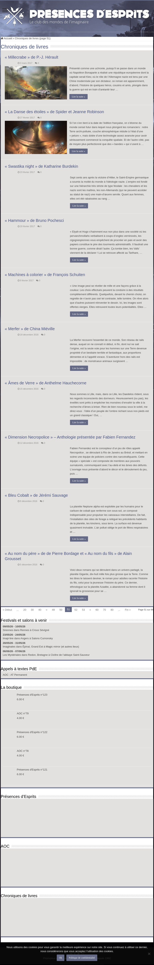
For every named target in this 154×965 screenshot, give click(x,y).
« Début (7, 608)
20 (24, 608)
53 (83, 608)
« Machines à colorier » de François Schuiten (45, 274)
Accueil (6, 38)
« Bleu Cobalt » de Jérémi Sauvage (36, 494)
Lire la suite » (79, 96)
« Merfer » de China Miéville (30, 328)
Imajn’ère (8, 637)
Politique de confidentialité (82, 957)
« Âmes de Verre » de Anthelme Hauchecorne (45, 382)
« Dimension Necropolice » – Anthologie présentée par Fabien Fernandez (70, 436)
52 (75, 608)
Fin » (128, 608)
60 (96, 608)
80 (111, 608)
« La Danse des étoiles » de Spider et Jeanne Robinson (54, 111)
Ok (60, 957)
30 (32, 608)
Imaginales (9, 645)
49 (53, 608)
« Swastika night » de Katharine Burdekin (41, 165)
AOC (6, 673)
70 (104, 608)
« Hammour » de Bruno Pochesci (34, 219)
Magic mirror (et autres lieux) (62, 645)
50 (60, 608)
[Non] (149, 954)
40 (39, 608)
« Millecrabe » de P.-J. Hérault (31, 57)
